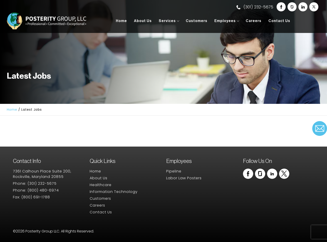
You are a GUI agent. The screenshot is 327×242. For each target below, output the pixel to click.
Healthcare (100, 184)
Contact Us (279, 21)
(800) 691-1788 (35, 197)
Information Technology (114, 191)
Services (167, 21)
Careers (253, 21)
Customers (196, 21)
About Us (143, 21)
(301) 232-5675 (254, 7)
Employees (225, 21)
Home (121, 21)
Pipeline (173, 171)
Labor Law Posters (184, 178)
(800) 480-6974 (43, 190)
